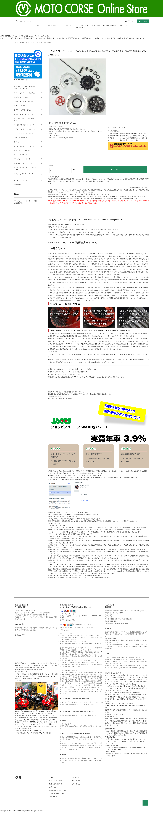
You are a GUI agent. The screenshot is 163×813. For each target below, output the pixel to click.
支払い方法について (55, 780)
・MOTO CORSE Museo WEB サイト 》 (28, 730)
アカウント (131, 21)
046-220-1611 (57, 135)
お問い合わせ (76, 784)
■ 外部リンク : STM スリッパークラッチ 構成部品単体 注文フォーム (70, 372)
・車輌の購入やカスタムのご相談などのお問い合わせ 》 (33, 733)
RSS (50, 796)
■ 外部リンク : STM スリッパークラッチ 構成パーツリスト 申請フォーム (72, 369)
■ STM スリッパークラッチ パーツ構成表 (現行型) (64, 374)
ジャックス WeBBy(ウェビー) (112, 196)
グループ (68, 25)
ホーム (38, 25)
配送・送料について (55, 784)
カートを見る (76, 780)
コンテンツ (84, 25)
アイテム (143, 21)
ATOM (55, 796)
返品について (53, 787)
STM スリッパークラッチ (28, 42)
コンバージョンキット (44, 42)
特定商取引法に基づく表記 (139, 188)
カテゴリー (52, 25)
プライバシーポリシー (56, 793)
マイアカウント (77, 777)
